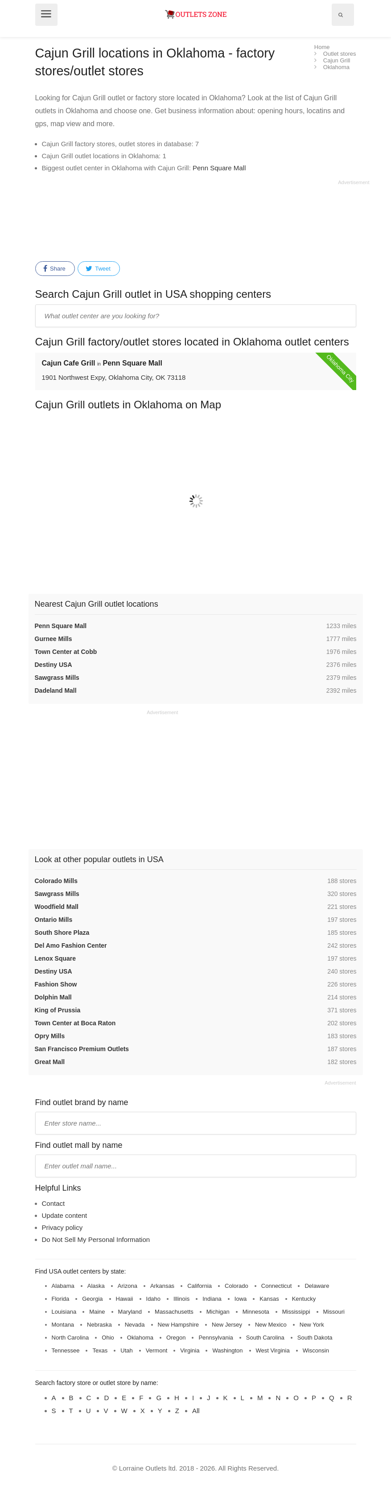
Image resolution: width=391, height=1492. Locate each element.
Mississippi (296, 1311)
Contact (53, 1203)
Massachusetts (174, 1311)
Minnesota (256, 1311)
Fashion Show (56, 984)
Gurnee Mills (53, 638)
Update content (64, 1215)
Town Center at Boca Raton (75, 1023)
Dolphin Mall (53, 997)
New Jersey (227, 1324)
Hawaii (124, 1298)
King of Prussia (58, 1010)
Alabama (63, 1285)
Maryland (130, 1311)
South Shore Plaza (62, 932)
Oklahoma (140, 1337)
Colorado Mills (56, 880)
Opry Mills (50, 1036)
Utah (126, 1350)
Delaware (317, 1285)
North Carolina (70, 1337)
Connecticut (276, 1285)
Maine (97, 1311)
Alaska (96, 1285)
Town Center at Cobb (66, 651)
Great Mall (50, 1061)
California (199, 1285)
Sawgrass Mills (57, 677)
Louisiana (64, 1311)
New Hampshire (178, 1324)
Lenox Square (55, 958)
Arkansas (162, 1285)
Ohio (108, 1337)
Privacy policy (62, 1227)
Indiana (212, 1298)
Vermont (156, 1350)
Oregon (175, 1337)
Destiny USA (53, 664)
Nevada (135, 1324)
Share (54, 268)
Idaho (153, 1298)
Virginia (189, 1350)
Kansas (269, 1298)
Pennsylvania (215, 1337)
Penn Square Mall (219, 168)
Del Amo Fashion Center (71, 945)
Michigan (218, 1311)
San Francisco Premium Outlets (82, 1048)
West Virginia (273, 1350)
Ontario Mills (54, 919)
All (196, 1410)
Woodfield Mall (57, 906)
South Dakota (315, 1337)
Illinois (181, 1298)
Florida (61, 1298)
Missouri (334, 1311)
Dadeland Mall (56, 690)
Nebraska (99, 1324)
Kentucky (304, 1298)
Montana (63, 1324)
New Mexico (271, 1324)
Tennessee (66, 1350)
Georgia (92, 1298)
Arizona (127, 1285)
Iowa (241, 1298)
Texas (99, 1350)
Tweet (98, 268)
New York (312, 1324)
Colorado (236, 1285)
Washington (227, 1350)
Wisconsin (316, 1350)
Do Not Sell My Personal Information (96, 1239)
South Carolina (265, 1337)
